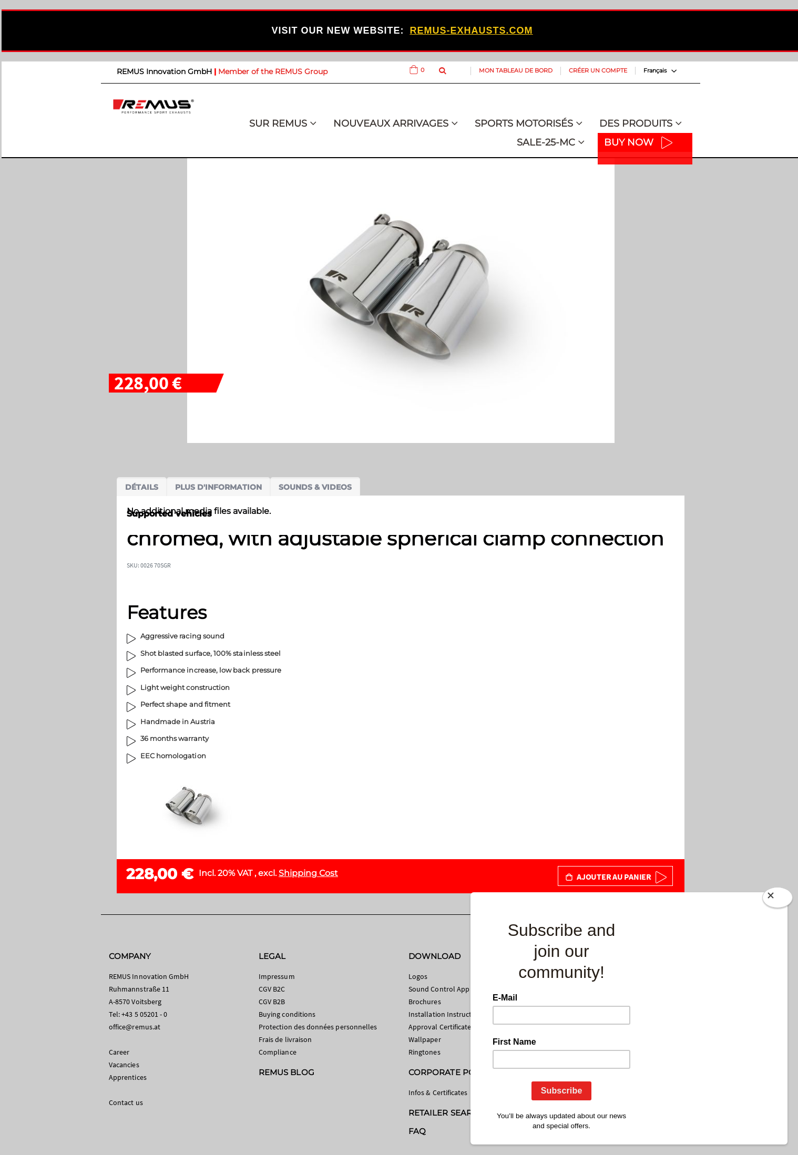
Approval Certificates (441, 1027)
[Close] (777, 899)
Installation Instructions (446, 1014)
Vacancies (124, 1064)
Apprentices (128, 1077)
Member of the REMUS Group (273, 71)
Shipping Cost (308, 873)
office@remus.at (134, 1027)
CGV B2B (272, 1001)
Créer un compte (598, 70)
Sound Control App (438, 989)
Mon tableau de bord (516, 70)
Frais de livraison (285, 1039)
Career (119, 1052)
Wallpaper (424, 1039)
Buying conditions (287, 1014)
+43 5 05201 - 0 (144, 1014)
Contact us (126, 1102)
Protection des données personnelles (318, 1027)
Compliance (277, 1052)
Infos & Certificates (437, 1092)
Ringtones (424, 1052)
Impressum (277, 976)
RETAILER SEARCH (446, 1113)
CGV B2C (272, 989)
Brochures (424, 1001)
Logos (417, 976)
